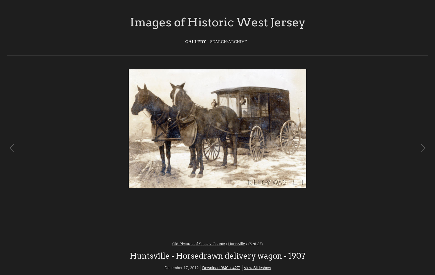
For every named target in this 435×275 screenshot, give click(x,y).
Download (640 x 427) (221, 268)
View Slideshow (257, 268)
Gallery (195, 41)
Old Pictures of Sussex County (198, 244)
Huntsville (236, 244)
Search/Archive (228, 41)
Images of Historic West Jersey (217, 22)
